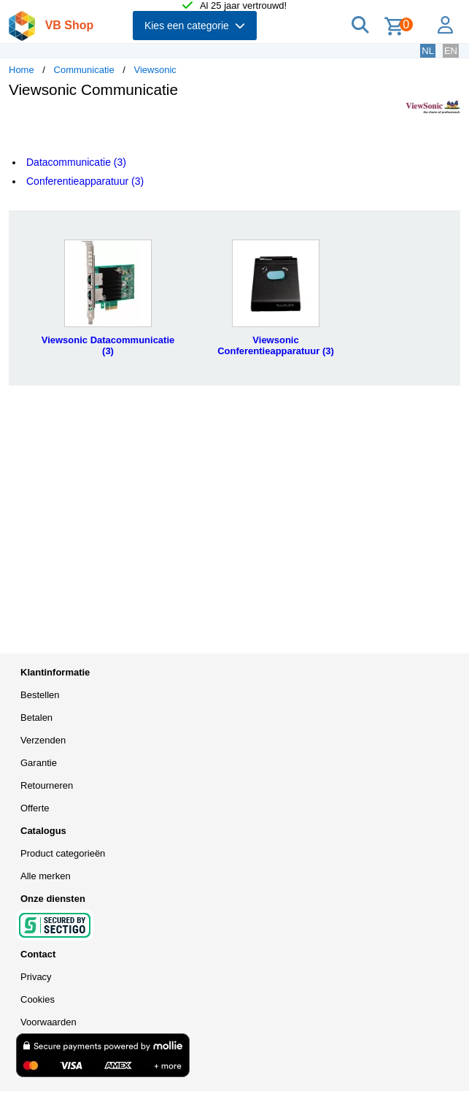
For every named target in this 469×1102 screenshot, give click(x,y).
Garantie (38, 762)
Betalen (36, 717)
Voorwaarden (48, 1022)
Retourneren (46, 785)
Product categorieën (62, 853)
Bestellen (39, 694)
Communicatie (84, 69)
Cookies (37, 999)
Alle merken (45, 875)
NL (428, 50)
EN (450, 50)
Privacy (36, 976)
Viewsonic (155, 69)
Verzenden (43, 740)
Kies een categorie (194, 25)
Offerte (35, 808)
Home (21, 69)
